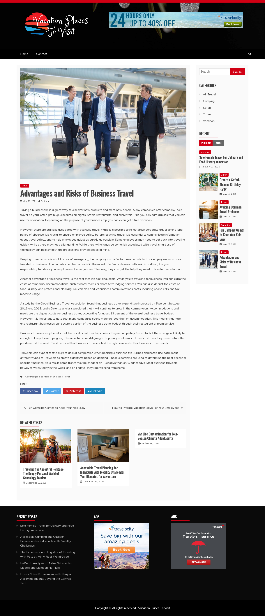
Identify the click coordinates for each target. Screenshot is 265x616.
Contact (41, 54)
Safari (207, 107)
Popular (206, 143)
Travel (25, 185)
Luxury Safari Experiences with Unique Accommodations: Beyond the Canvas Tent (45, 578)
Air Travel (209, 94)
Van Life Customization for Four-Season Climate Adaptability (158, 436)
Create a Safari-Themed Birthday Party (230, 184)
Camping (209, 101)
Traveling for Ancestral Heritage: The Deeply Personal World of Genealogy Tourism (43, 473)
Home (24, 54)
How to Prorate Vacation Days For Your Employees (145, 408)
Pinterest (73, 391)
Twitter (52, 391)
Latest (218, 143)
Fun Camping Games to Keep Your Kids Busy (56, 408)
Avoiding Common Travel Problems (230, 209)
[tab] (206, 143)
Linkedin (95, 391)
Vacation (209, 121)
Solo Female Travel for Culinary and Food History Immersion (221, 159)
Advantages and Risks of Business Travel (47, 376)
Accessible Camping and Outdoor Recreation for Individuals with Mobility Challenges (45, 541)
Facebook (30, 391)
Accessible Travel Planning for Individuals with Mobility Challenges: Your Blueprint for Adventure (102, 472)
